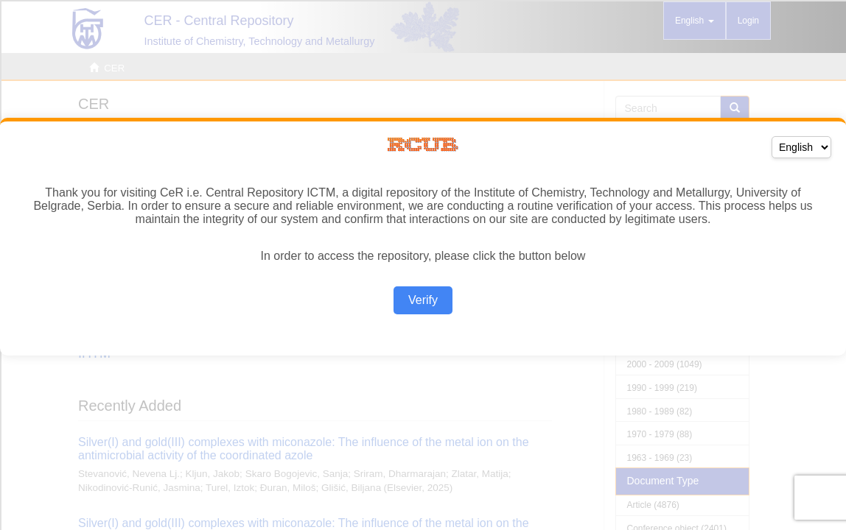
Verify (423, 300)
